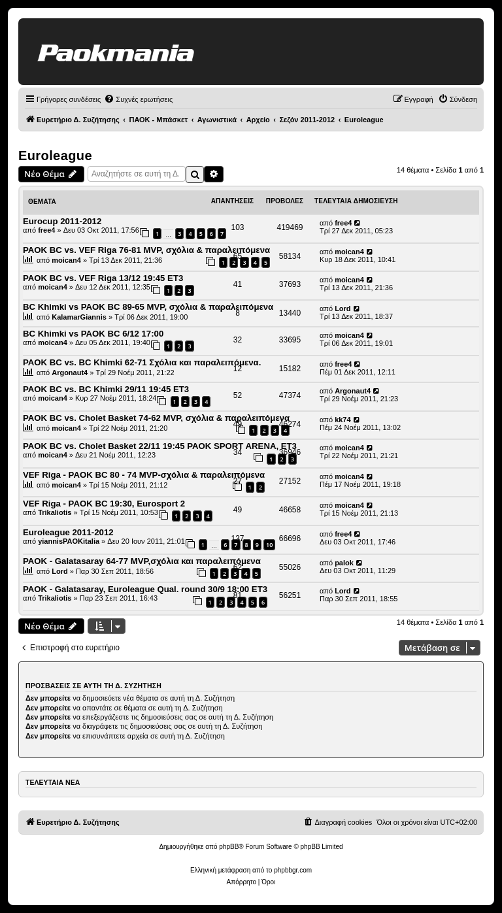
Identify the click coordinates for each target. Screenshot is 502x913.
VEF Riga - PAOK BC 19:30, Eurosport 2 (104, 503)
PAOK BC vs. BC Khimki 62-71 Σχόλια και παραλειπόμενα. (142, 362)
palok (344, 563)
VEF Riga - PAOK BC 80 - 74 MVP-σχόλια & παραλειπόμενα (144, 475)
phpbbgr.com (293, 870)
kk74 (342, 419)
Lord (342, 308)
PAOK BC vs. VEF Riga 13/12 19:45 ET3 (103, 278)
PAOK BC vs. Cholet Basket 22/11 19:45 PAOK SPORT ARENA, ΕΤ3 (160, 446)
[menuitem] (138, 99)
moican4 (66, 260)
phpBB (229, 846)
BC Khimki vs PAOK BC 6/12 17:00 (93, 334)
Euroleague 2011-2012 (68, 532)
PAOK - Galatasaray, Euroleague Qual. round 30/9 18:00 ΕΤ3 (145, 589)
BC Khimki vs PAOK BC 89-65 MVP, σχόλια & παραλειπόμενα (148, 307)
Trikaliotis (54, 512)
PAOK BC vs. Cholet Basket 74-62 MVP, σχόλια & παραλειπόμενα (156, 418)
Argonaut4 (70, 372)
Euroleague (55, 155)
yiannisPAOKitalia (68, 541)
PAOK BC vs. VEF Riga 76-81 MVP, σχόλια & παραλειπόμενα (146, 250)
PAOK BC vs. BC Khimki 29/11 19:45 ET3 (106, 389)
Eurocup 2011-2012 (62, 221)
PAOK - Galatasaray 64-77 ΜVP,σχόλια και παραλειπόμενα (142, 561)
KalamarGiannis (79, 317)
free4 (46, 230)
